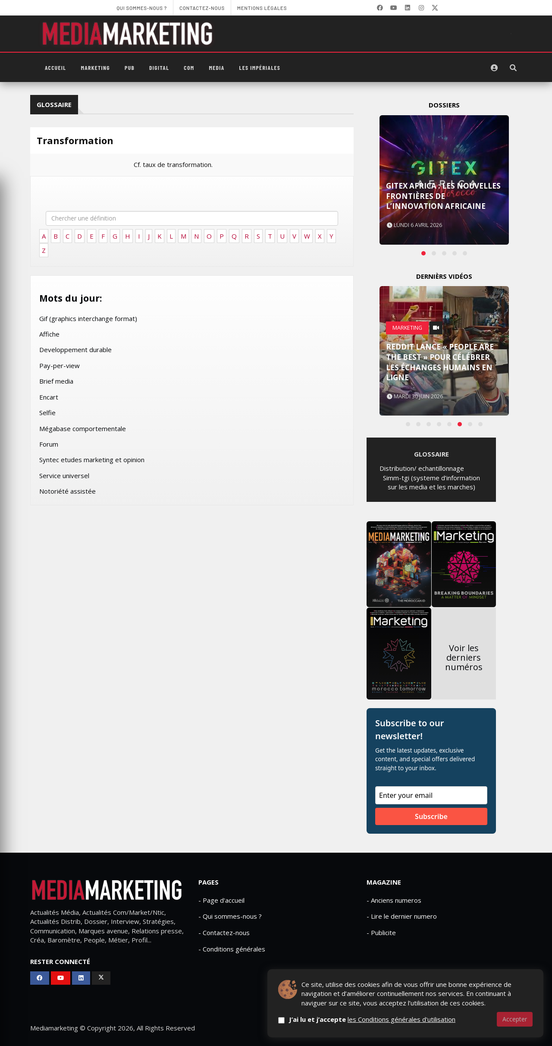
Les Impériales (260, 67)
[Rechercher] (513, 67)
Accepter (514, 1019)
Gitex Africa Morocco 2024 (441, 206)
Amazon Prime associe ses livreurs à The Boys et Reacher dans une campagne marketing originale (440, 356)
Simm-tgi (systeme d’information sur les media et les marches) (431, 482)
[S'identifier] (494, 67)
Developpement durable (75, 349)
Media (216, 67)
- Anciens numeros (394, 900)
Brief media (56, 381)
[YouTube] (393, 7)
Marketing (95, 67)
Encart (48, 397)
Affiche (49, 334)
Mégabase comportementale (82, 428)
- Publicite (381, 932)
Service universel (64, 475)
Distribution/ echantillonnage (422, 468)
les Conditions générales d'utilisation (401, 1019)
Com (189, 67)
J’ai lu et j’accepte (372, 1019)
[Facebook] (379, 7)
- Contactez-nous (224, 932)
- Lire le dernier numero (402, 916)
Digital (159, 67)
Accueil (55, 67)
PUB (130, 67)
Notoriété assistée (67, 491)
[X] (435, 7)
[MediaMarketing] (128, 34)
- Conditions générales (231, 949)
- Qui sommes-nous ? (230, 916)
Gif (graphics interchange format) (88, 318)
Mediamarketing (54, 1028)
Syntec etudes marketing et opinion (91, 459)
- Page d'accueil (221, 900)
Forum (48, 444)
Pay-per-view (59, 365)
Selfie (47, 412)
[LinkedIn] (407, 7)
